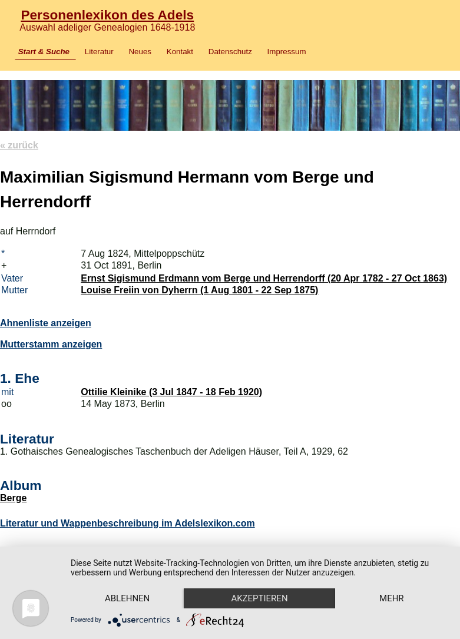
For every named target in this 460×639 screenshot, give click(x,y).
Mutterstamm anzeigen (51, 344)
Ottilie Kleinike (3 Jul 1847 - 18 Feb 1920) (171, 392)
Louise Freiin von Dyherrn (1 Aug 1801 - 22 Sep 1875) (199, 290)
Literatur (99, 51)
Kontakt (180, 51)
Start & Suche (44, 51)
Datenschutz (230, 51)
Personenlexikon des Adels (107, 14)
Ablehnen (127, 598)
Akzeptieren (259, 598)
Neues (139, 51)
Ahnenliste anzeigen (45, 323)
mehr (391, 598)
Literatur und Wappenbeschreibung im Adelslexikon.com (127, 523)
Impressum (286, 51)
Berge (13, 498)
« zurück (19, 145)
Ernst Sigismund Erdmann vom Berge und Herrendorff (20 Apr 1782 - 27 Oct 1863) (264, 278)
